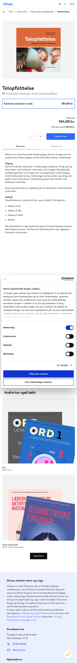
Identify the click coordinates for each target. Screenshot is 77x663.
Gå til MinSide (15, 594)
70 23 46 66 (19, 555)
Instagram (28, 636)
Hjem (3, 11)
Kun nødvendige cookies (38, 382)
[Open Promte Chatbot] (68, 654)
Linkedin (48, 636)
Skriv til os (19, 516)
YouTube (42, 636)
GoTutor (37, 482)
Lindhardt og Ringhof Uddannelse (37, 479)
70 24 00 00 (19, 620)
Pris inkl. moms (58, 127)
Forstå (32, 486)
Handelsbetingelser (56, 651)
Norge (57, 482)
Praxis (29, 482)
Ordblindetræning (16, 486)
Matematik (22, 12)
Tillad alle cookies (38, 374)
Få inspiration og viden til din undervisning (28, 531)
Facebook (35, 636)
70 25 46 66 (19, 510)
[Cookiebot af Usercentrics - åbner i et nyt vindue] (61, 279)
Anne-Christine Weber (44, 93)
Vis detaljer (62, 365)
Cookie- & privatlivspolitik (36, 651)
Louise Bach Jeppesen (17, 93)
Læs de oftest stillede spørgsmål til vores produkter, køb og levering (36, 578)
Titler (10, 12)
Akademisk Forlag (16, 482)
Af (3, 93)
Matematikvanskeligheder (42, 12)
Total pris (70, 118)
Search (64, 3)
